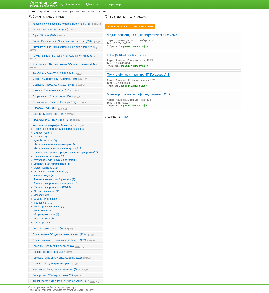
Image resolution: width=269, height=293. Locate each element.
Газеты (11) (40, 136)
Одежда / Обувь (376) (45, 108)
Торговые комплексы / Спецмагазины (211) (57, 257)
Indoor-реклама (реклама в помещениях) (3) (59, 128)
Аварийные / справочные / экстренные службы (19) (62, 23)
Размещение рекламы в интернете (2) (56, 183)
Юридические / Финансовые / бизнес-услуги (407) (61, 281)
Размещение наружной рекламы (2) (54, 179)
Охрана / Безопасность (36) (48, 113)
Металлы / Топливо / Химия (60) (51, 90)
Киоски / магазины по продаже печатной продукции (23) (66, 152)
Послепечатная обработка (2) (51, 171)
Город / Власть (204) (44, 35)
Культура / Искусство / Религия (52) (53, 73)
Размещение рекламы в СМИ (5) (52, 187)
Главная (32, 12)
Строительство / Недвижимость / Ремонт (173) (59, 240)
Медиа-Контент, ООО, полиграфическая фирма (142, 35)
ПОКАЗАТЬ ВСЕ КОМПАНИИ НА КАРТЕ (130, 26)
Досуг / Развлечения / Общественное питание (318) (62, 41)
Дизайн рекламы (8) (45, 140)
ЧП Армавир (112, 4)
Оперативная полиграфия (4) (52, 163)
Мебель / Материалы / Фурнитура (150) (55, 78)
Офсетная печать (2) (46, 167)
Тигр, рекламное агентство (126, 55)
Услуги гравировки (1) (46, 214)
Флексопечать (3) (44, 218)
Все (126, 116)
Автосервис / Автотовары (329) (50, 29)
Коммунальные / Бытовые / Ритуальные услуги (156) (63, 55)
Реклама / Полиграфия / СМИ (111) (53, 125)
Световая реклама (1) (46, 191)
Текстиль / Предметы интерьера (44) (54, 246)
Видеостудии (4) (43, 132)
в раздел (96, 24)
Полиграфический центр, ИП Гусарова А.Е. (138, 74)
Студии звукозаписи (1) (47, 198)
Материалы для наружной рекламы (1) (56, 160)
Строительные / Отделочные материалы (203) (59, 234)
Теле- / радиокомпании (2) (49, 206)
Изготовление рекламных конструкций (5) (58, 148)
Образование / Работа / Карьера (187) (54, 102)
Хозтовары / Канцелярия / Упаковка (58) (55, 269)
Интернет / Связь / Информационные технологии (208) (64, 47)
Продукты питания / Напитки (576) (52, 119)
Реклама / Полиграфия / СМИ (66, 12)
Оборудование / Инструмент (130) (52, 96)
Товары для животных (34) (48, 251)
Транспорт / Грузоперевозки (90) (51, 263)
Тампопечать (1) (43, 202)
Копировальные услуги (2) (49, 156)
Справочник (74, 4)
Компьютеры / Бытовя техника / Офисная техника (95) (64, 64)
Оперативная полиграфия (94, 12)
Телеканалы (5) (43, 210)
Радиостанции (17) (44, 175)
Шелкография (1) (44, 222)
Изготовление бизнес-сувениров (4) (54, 144)
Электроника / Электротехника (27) (53, 275)
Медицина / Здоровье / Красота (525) (54, 84)
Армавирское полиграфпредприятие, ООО (138, 94)
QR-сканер (93, 4)
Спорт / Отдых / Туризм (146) (49, 228)
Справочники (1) (43, 195)
